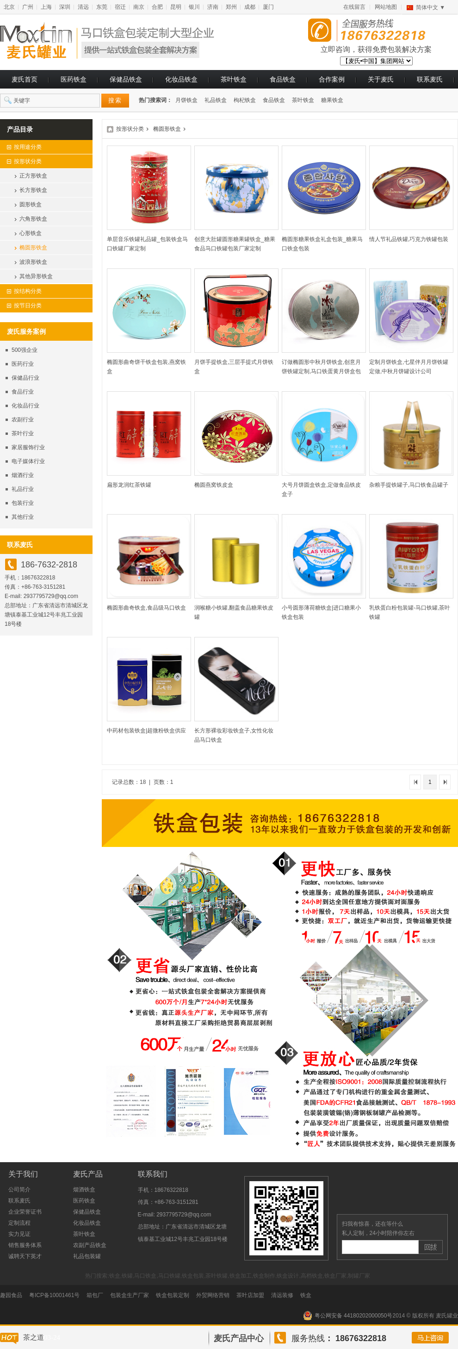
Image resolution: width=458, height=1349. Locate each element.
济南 (212, 7)
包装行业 (23, 503)
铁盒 (305, 1295)
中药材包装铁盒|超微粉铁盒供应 (146, 730)
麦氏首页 (24, 79)
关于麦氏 (381, 79)
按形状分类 (130, 129)
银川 (194, 7)
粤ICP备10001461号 (54, 1295)
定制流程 (19, 1223)
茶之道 (33, 1337)
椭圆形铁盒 (33, 247)
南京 (138, 7)
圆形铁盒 (30, 204)
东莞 (101, 7)
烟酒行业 (23, 475)
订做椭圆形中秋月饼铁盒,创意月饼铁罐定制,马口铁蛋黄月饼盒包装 (321, 371)
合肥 (157, 7)
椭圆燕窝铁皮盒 (213, 485)
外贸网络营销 (212, 1295)
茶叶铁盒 (234, 79)
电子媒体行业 (28, 461)
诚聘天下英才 (25, 1256)
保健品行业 (25, 378)
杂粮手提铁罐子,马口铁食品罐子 (408, 485)
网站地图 (386, 7)
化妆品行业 (25, 405)
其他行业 (23, 517)
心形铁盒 (30, 233)
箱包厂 (95, 1295)
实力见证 (19, 1234)
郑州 (231, 7)
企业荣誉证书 (25, 1212)
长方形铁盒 (33, 190)
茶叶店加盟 (250, 1295)
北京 (9, 7)
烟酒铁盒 (84, 1189)
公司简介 (19, 1189)
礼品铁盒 (215, 100)
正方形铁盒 (33, 175)
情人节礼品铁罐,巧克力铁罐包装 (408, 239)
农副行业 (23, 419)
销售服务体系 (25, 1245)
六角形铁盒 (33, 219)
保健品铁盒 (126, 79)
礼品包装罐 (87, 1256)
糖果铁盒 (332, 100)
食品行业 (23, 391)
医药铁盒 (74, 79)
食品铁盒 (283, 79)
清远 (83, 7)
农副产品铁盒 (89, 1245)
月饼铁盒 (186, 100)
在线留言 (354, 7)
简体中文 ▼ (430, 7)
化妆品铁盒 (181, 79)
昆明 (175, 7)
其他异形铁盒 (36, 276)
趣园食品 (11, 1295)
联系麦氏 (430, 79)
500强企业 (24, 350)
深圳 (64, 7)
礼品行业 (23, 489)
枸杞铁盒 (245, 100)
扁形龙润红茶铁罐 (129, 485)
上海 (46, 7)
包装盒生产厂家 (129, 1295)
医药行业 (23, 364)
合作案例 (332, 79)
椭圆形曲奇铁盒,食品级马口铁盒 (146, 608)
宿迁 (120, 7)
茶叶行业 (23, 433)
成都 (249, 7)
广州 (27, 7)
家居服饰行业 (28, 447)
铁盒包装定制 (172, 1295)
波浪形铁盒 (33, 262)
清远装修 (282, 1295)
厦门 (268, 7)
